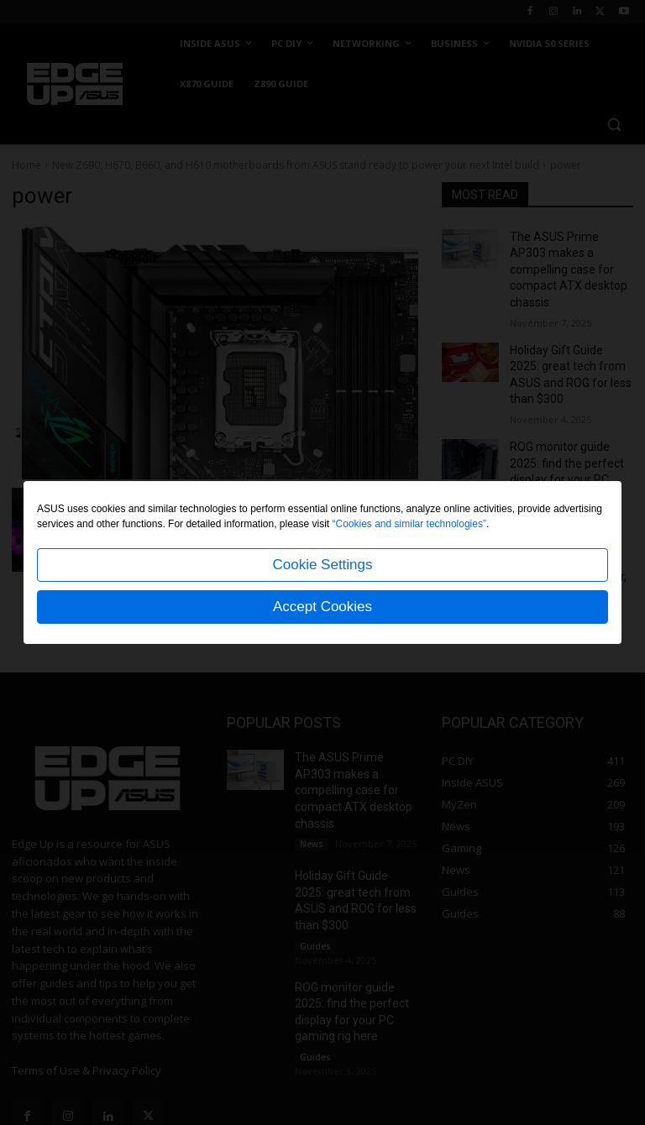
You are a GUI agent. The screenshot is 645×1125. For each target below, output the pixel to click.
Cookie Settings (322, 565)
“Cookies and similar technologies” (409, 524)
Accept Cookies (322, 607)
